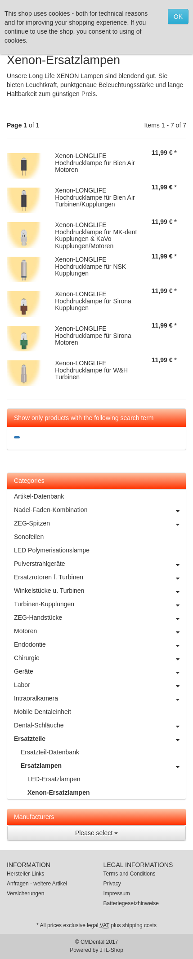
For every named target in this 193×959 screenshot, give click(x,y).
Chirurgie (100, 658)
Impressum (116, 893)
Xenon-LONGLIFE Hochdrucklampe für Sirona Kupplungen (93, 300)
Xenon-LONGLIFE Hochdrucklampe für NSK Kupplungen (90, 266)
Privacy (112, 883)
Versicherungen (25, 893)
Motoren (100, 631)
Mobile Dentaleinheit (42, 711)
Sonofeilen (29, 536)
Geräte (100, 671)
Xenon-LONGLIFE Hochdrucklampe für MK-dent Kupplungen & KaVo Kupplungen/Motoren (96, 235)
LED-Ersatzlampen (54, 779)
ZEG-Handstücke (100, 617)
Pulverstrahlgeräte (100, 563)
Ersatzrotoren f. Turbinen (100, 577)
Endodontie (100, 644)
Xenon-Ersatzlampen (58, 792)
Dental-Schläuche (100, 725)
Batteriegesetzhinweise (131, 903)
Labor (100, 685)
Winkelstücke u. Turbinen (100, 590)
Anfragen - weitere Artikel (37, 883)
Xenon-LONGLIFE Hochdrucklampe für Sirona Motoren (93, 335)
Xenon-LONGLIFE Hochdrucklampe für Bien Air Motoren (95, 162)
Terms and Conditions (129, 874)
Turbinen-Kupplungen (100, 604)
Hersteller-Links (25, 874)
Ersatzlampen (103, 765)
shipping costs (139, 925)
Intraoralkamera (100, 698)
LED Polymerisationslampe (52, 550)
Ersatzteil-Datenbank (50, 752)
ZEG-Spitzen (100, 523)
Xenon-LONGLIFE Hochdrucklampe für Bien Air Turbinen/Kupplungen (95, 197)
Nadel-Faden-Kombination (100, 510)
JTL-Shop (111, 950)
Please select (96, 832)
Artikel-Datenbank (39, 496)
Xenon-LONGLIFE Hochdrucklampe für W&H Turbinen (91, 370)
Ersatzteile (100, 738)
